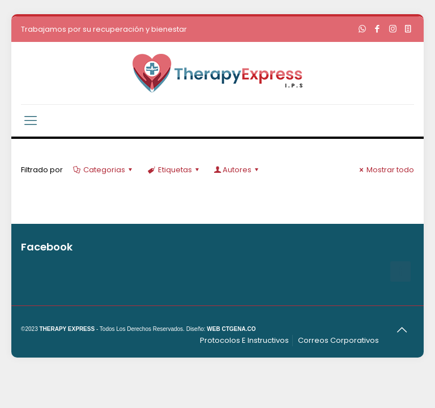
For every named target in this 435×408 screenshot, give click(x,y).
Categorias (103, 169)
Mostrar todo (385, 169)
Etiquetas (174, 169)
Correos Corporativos (338, 340)
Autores (237, 169)
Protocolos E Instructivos (244, 340)
